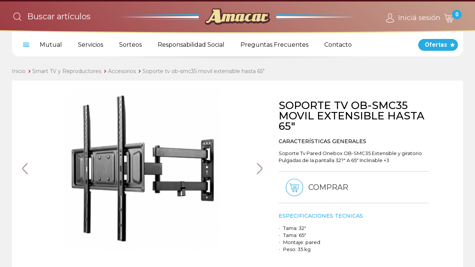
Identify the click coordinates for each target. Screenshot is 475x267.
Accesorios (122, 71)
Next (260, 168)
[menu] (25, 45)
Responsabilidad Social (191, 44)
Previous (25, 168)
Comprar (315, 187)
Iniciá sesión (412, 18)
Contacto (338, 44)
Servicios (90, 44)
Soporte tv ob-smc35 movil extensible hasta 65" (203, 71)
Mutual (51, 44)
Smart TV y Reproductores (66, 71)
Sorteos (130, 44)
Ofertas (436, 44)
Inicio (19, 71)
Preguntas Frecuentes (274, 44)
